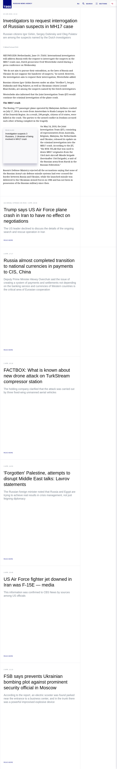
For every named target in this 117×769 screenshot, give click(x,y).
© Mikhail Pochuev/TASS (10, 47)
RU (78, 4)
